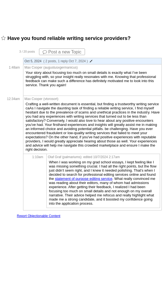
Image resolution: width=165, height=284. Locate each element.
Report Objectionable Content (38, 216)
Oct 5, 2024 (58, 61)
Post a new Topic (62, 52)
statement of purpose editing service (83, 179)
